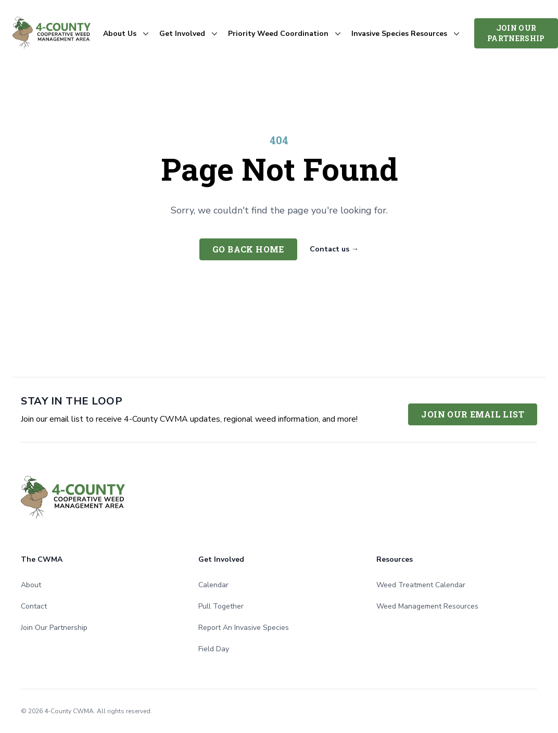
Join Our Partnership (516, 33)
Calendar (213, 585)
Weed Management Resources (427, 606)
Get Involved (221, 559)
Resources (394, 559)
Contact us (334, 249)
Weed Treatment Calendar (420, 585)
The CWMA (41, 559)
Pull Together (221, 606)
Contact (34, 606)
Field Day (213, 649)
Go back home (248, 249)
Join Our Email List (472, 414)
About (31, 585)
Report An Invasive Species (243, 628)
